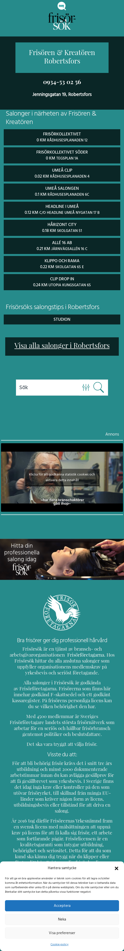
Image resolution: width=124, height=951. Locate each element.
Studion (62, 317)
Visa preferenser (62, 933)
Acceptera (62, 906)
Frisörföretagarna (82, 652)
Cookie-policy (59, 944)
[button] (116, 867)
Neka (62, 919)
